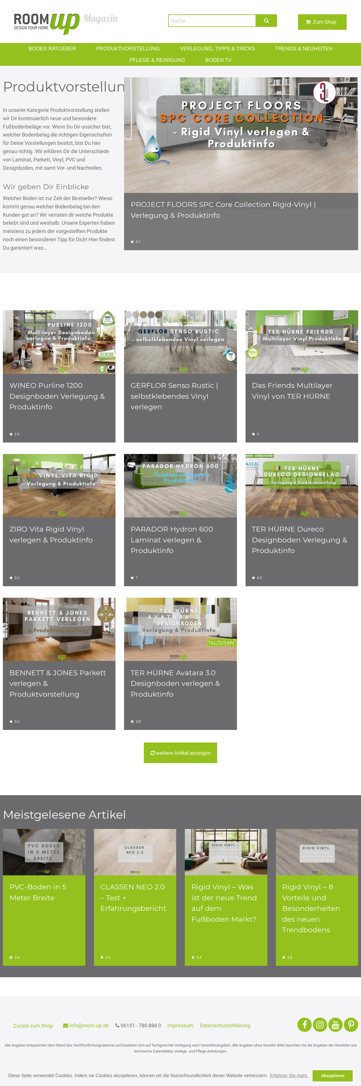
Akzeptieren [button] (332, 1075)
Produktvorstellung (131, 49)
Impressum (181, 1025)
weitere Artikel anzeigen (180, 753)
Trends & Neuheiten (296, 49)
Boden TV (216, 60)
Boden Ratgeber (60, 49)
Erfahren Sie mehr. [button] (289, 1075)
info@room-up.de (86, 1025)
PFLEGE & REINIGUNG (158, 60)
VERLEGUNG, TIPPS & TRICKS (215, 49)
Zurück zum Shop (33, 1026)
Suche (267, 20)
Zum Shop (324, 22)
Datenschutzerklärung (226, 1025)
